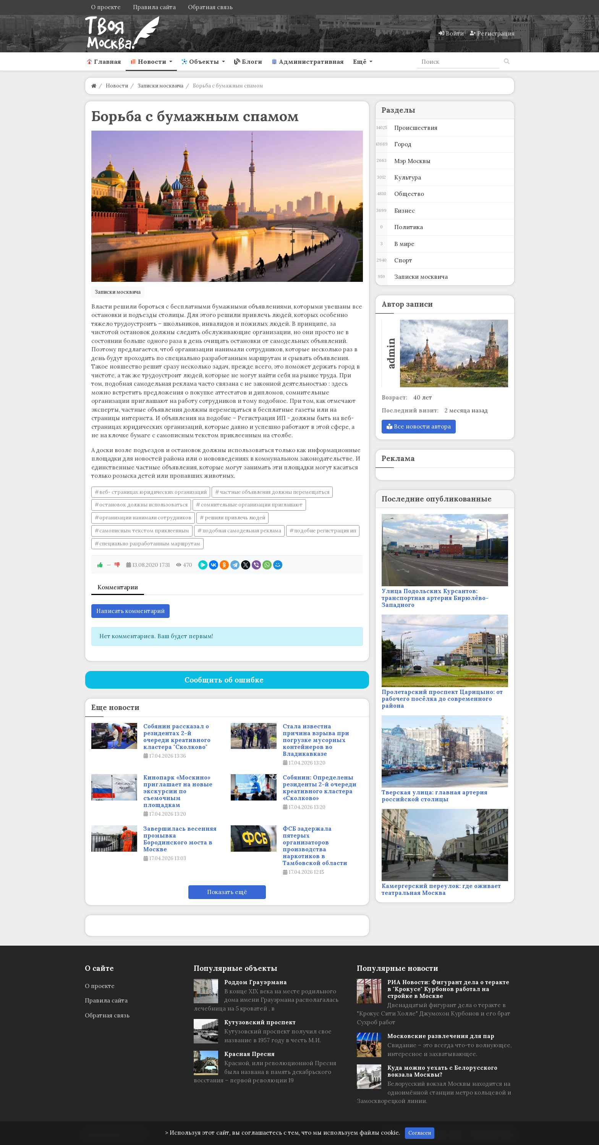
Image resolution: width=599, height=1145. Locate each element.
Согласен (419, 1133)
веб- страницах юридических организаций (153, 492)
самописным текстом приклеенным (144, 530)
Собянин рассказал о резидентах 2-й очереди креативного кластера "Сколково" (176, 736)
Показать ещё (227, 892)
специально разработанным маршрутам (149, 543)
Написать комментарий (130, 611)
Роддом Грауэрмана (255, 982)
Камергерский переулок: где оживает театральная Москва (441, 889)
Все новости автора (419, 426)
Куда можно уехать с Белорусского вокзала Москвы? (442, 1071)
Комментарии (117, 587)
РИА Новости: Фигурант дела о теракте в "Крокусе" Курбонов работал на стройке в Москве (448, 988)
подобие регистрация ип (325, 530)
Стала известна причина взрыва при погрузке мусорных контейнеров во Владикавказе (316, 740)
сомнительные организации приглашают (252, 504)
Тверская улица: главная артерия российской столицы (434, 796)
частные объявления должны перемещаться (274, 492)
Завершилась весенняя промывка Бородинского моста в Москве (180, 839)
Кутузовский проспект (260, 1022)
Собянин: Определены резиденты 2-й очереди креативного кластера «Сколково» (319, 788)
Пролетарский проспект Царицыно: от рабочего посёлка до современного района (442, 698)
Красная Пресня (249, 1054)
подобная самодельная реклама (241, 530)
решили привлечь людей (235, 517)
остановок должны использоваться (143, 504)
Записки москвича (118, 292)
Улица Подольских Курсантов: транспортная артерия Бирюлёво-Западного (435, 597)
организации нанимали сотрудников (145, 517)
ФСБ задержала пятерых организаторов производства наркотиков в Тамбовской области (315, 846)
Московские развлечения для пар (440, 1036)
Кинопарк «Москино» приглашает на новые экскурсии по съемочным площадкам (177, 791)
